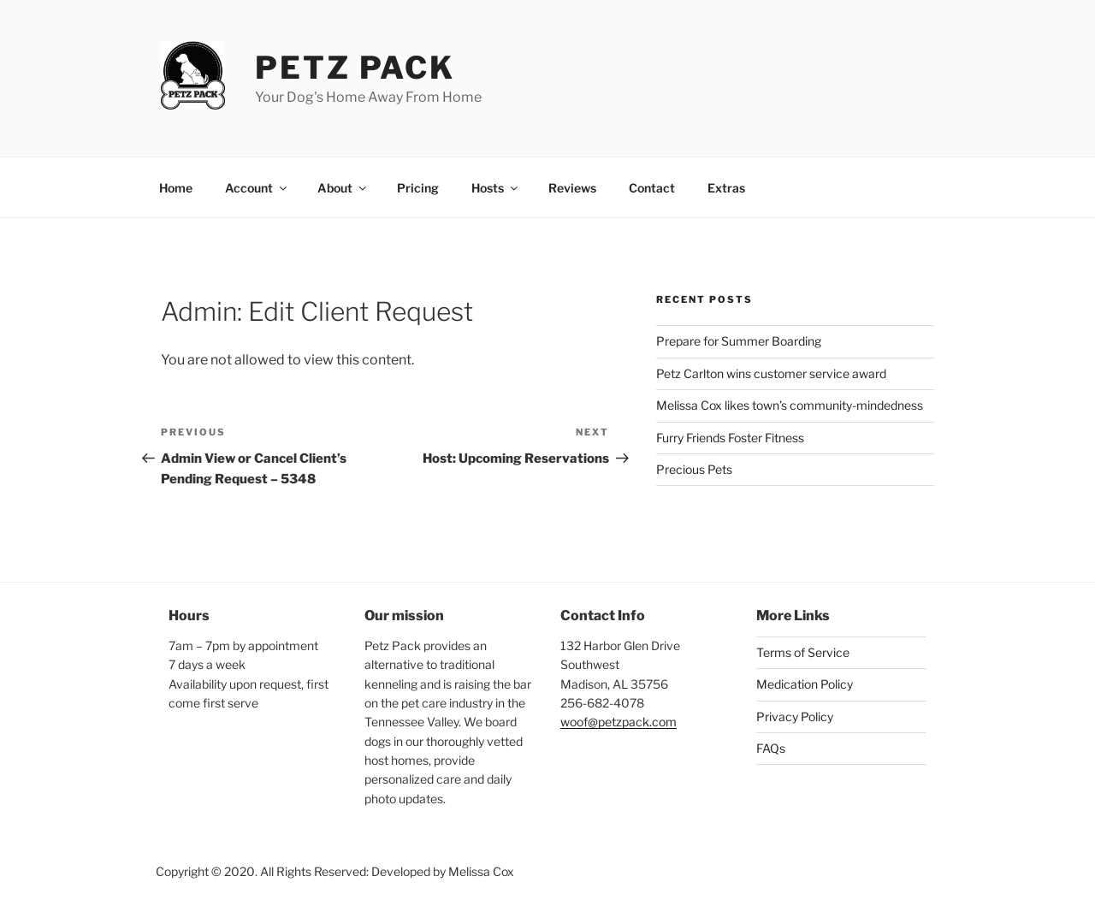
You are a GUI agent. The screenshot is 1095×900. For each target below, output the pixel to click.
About (343, 188)
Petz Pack (355, 67)
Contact (652, 188)
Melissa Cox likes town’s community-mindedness (789, 405)
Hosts (495, 188)
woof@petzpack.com (618, 721)
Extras (726, 188)
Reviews (572, 188)
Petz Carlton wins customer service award (771, 373)
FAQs (770, 748)
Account (257, 188)
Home (175, 188)
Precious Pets (694, 469)
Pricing (418, 188)
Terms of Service (802, 652)
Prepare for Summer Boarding (738, 341)
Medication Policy (804, 684)
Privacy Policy (794, 716)
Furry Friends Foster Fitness (730, 437)
